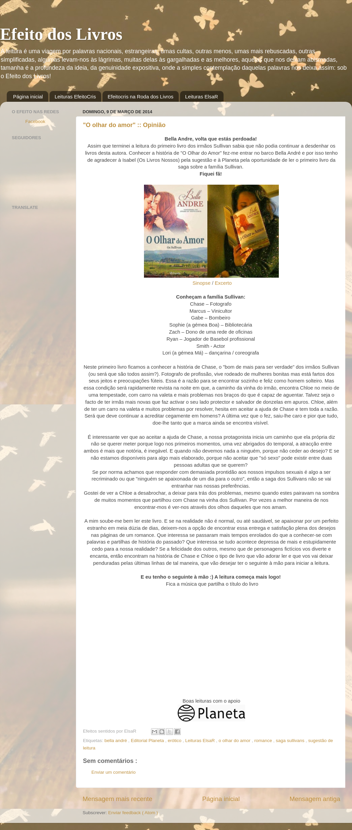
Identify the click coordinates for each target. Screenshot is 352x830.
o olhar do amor (235, 740)
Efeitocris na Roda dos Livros (140, 96)
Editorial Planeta (148, 740)
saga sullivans (291, 740)
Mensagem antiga (315, 798)
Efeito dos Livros (61, 34)
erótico (175, 740)
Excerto (223, 283)
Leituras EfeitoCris (75, 96)
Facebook (35, 121)
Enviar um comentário (113, 772)
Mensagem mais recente (117, 798)
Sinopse (202, 283)
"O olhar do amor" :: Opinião (124, 125)
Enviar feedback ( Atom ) (133, 812)
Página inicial (28, 96)
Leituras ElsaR (201, 96)
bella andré (116, 740)
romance (263, 740)
